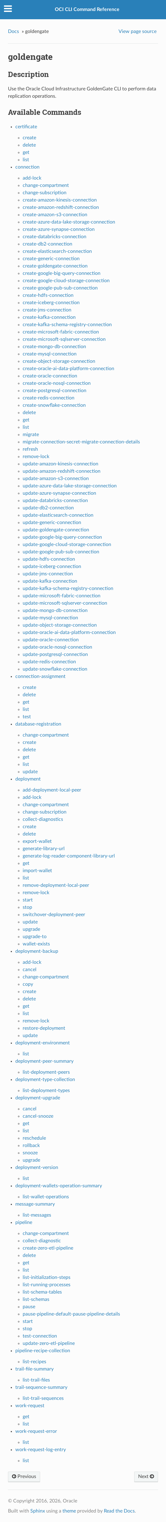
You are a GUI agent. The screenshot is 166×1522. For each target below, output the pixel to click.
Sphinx (37, 1511)
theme (69, 1511)
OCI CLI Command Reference (87, 9)
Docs (13, 31)
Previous (24, 1476)
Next (146, 1476)
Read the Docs (119, 1511)
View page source (138, 31)
